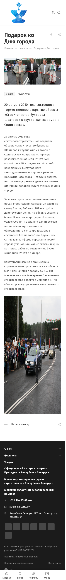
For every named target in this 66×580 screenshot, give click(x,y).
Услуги (8, 462)
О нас (8, 448)
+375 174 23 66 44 (20, 500)
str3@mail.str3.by (19, 506)
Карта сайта (54, 563)
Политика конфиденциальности (21, 556)
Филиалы (10, 455)
